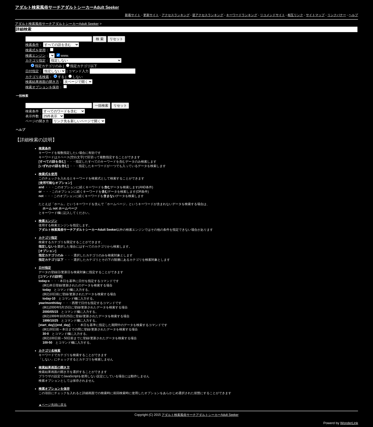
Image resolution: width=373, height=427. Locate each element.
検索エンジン (35, 55)
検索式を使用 (35, 50)
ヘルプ (353, 15)
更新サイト (151, 15)
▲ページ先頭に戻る (53, 405)
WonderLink (349, 423)
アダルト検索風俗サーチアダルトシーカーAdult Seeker (67, 7)
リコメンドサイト (272, 15)
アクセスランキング (176, 15)
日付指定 (32, 71)
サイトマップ (315, 15)
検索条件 (32, 45)
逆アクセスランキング (207, 15)
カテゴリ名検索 (37, 77)
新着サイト (132, 15)
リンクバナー (336, 15)
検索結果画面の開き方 (42, 82)
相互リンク (295, 15)
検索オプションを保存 (42, 87)
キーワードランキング (241, 15)
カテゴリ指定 (35, 60)
